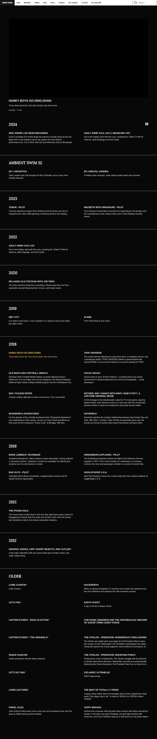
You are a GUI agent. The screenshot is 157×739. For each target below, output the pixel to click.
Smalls (53, 3)
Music (45, 3)
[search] (153, 3)
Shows (18, 3)
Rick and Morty (96, 3)
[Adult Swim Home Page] (7, 2)
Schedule (62, 3)
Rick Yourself (73, 3)
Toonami (36, 3)
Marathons (27, 3)
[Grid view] (146, 124)
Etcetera (85, 3)
